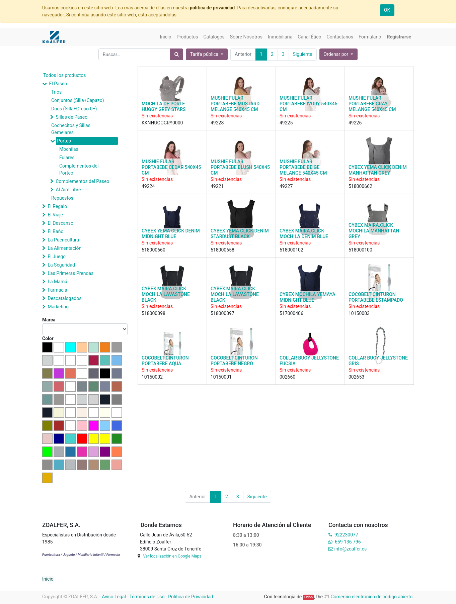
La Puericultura (63, 239)
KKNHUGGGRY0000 (162, 122)
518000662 (360, 186)
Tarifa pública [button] (205, 54)
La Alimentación (64, 248)
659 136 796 (347, 541)
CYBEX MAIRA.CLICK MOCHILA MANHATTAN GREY (374, 230)
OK (387, 10)
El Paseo (58, 83)
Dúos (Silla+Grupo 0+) (74, 108)
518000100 (360, 250)
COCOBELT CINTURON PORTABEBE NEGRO (234, 360)
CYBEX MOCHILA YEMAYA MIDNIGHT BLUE (307, 297)
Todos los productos (64, 75)
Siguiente (302, 54)
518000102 (291, 250)
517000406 (291, 313)
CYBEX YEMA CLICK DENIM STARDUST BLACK (240, 233)
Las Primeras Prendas (70, 273)
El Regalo (57, 206)
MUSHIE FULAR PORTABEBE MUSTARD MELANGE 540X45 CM (235, 103)
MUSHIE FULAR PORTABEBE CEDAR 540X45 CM (171, 167)
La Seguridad (61, 265)
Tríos (56, 92)
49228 (217, 122)
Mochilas (68, 149)
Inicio (48, 579)
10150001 (221, 377)
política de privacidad (212, 7)
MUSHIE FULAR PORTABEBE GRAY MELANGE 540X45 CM (372, 103)
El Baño (55, 231)
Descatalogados (64, 298)
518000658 (222, 250)
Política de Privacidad (190, 596)
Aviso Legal (114, 596)
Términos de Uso (146, 596)
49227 (286, 186)
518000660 (153, 250)
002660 (287, 377)
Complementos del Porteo (78, 169)
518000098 (153, 313)
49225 (286, 122)
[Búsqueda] (176, 54)
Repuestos (62, 198)
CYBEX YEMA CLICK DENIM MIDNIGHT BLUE (171, 233)
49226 (355, 122)
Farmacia (57, 290)
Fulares (67, 157)
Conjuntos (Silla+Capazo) (77, 100)
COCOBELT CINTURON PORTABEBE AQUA (165, 360)
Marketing (58, 306)
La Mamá (57, 281)
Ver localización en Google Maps (172, 556)
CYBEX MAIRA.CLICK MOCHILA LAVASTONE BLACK (166, 294)
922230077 (346, 534)
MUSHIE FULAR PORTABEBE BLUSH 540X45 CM (240, 167)
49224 (148, 186)
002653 (356, 377)
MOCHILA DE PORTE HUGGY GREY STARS (163, 106)
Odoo (308, 597)
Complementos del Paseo (82, 181)
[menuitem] (165, 37)
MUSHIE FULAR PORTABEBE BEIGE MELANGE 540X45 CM (303, 167)
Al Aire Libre (68, 189)
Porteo (64, 140)
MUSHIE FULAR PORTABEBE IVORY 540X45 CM (308, 103)
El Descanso (60, 223)
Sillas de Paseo (71, 117)
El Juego (57, 256)
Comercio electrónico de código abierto (371, 596)
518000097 (222, 313)
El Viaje (55, 214)
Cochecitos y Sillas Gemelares (70, 129)
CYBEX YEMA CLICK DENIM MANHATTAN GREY (378, 170)
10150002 (152, 377)
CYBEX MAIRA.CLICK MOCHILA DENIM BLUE (304, 233)
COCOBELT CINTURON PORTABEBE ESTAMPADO (376, 297)
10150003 (359, 313)
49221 (217, 186)
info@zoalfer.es (350, 548)
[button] (338, 54)
